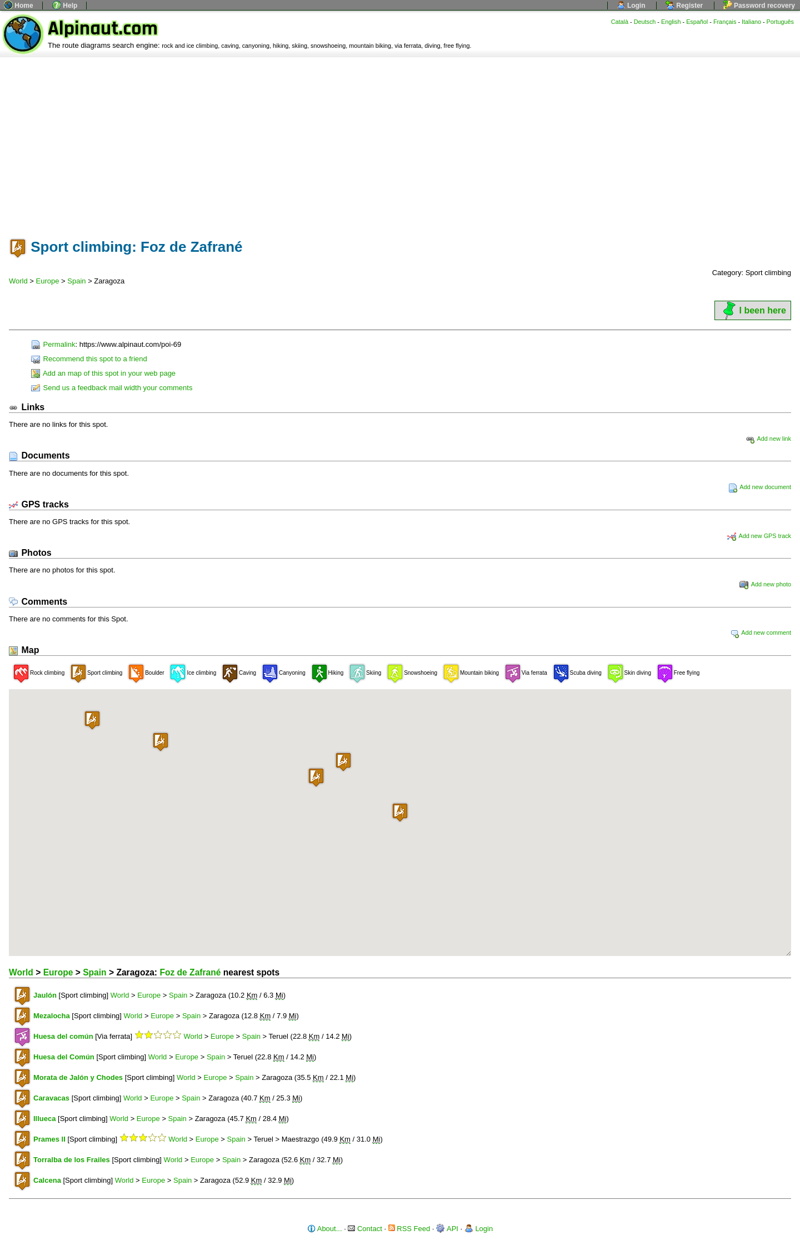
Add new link (768, 438)
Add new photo (765, 584)
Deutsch (645, 21)
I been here (752, 310)
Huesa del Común (63, 1057)
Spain (76, 281)
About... (324, 1228)
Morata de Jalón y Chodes (78, 1077)
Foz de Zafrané (190, 972)
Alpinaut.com (103, 28)
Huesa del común (63, 1036)
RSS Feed (409, 1228)
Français (725, 21)
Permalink (53, 344)
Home (18, 5)
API (447, 1228)
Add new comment (760, 632)
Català (619, 21)
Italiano (751, 21)
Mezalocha (51, 1016)
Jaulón (45, 995)
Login (631, 5)
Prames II (49, 1139)
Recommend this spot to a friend (89, 359)
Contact (365, 1228)
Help (64, 5)
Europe (47, 281)
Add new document (759, 487)
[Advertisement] (400, 140)
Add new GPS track (759, 535)
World (18, 281)
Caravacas (51, 1098)
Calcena (47, 1180)
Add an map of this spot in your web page (103, 373)
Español (697, 21)
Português (780, 21)
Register (684, 5)
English (671, 21)
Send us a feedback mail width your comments (111, 388)
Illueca (44, 1118)
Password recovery (759, 5)
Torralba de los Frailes (71, 1160)
